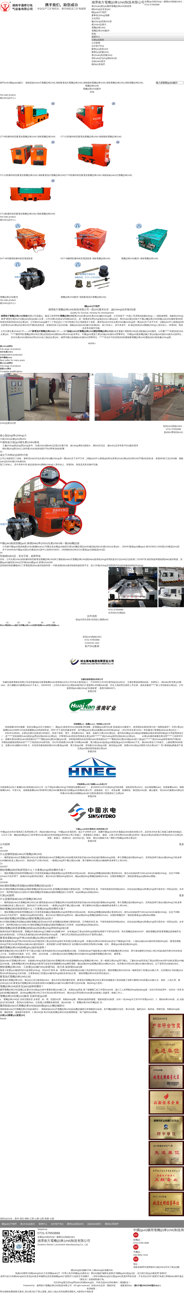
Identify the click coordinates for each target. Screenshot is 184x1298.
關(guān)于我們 (9, 1224)
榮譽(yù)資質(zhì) (75, 1224)
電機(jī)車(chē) (92, 86)
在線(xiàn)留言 (94, 1224)
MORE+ (92, 343)
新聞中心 (43, 1224)
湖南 (27, 1218)
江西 (32, 1218)
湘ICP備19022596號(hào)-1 (147, 1285)
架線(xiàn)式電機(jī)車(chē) (80, 331)
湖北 (22, 1218)
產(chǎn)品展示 (27, 1224)
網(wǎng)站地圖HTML (81, 1270)
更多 (181, 844)
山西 (42, 1218)
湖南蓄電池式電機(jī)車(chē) (69, 82)
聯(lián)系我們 (111, 1224)
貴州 (17, 1218)
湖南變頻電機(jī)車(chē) (94, 82)
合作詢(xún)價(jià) (116, 612)
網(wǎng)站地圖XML (103, 1270)
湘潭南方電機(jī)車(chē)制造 (14, 316)
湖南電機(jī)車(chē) (115, 82)
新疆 (47, 1218)
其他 (92, 92)
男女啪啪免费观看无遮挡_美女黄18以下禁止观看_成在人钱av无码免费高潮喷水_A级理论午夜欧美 (46, 1291)
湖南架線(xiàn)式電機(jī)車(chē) (40, 82)
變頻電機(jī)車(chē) (103, 331)
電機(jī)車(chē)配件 (92, 89)
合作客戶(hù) (57, 1224)
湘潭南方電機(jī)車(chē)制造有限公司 (54, 1285)
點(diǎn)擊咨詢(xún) (173, 432)
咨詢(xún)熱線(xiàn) (92, 637)
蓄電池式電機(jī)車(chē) (43, 331)
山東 (37, 1218)
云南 (52, 1218)
